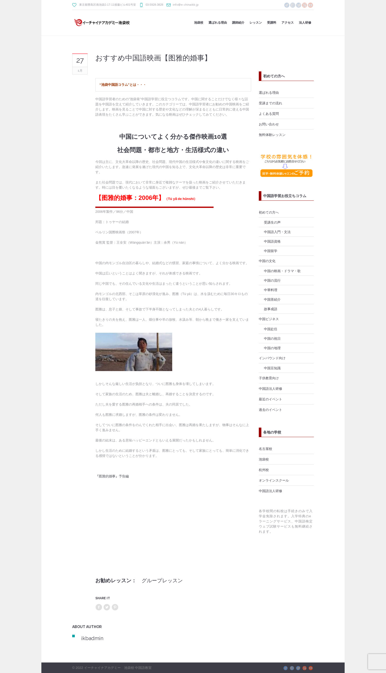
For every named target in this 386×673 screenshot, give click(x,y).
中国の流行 (272, 280)
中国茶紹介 (272, 299)
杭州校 (264, 469)
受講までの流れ (270, 103)
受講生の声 (272, 222)
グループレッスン (162, 580)
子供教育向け (269, 378)
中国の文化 (267, 261)
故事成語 (270, 309)
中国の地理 (272, 348)
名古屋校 (265, 448)
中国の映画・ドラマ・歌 (282, 271)
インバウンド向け (272, 358)
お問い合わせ (269, 124)
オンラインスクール (274, 480)
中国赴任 (270, 329)
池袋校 (264, 459)
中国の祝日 (272, 338)
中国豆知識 (272, 368)
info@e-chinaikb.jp (186, 4)
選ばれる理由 (269, 92)
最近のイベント (270, 399)
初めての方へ (269, 212)
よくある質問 (269, 113)
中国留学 (270, 250)
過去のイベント (270, 409)
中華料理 (270, 290)
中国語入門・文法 (277, 231)
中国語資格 (272, 241)
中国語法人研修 (270, 388)
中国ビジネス (269, 319)
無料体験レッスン (272, 134)
